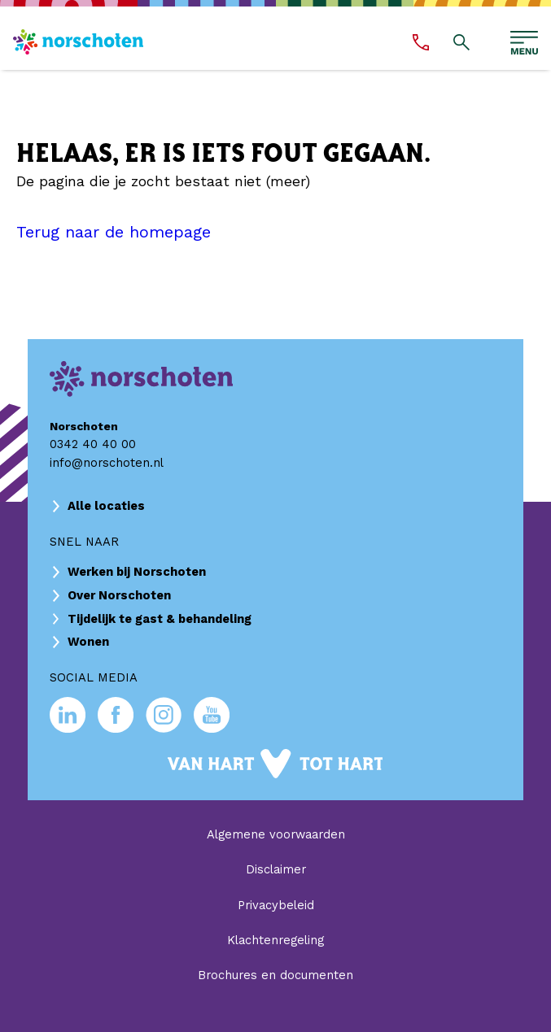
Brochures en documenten (275, 975)
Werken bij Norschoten (137, 571)
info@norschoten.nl (107, 462)
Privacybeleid (276, 905)
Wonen (88, 641)
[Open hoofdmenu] (524, 42)
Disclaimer (276, 869)
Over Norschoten (119, 595)
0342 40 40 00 (93, 444)
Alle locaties (106, 506)
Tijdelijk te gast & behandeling (159, 619)
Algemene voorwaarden (276, 834)
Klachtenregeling (275, 940)
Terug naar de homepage (113, 232)
